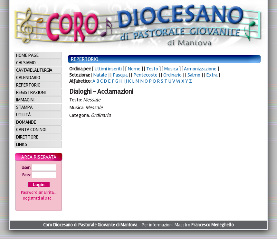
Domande (26, 122)
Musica (171, 69)
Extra (211, 75)
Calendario (28, 77)
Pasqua (120, 75)
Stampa (24, 107)
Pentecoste (145, 75)
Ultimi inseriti (108, 69)
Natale (100, 75)
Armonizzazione (200, 69)
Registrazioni (31, 92)
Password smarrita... (39, 192)
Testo (152, 69)
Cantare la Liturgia (34, 70)
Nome (134, 69)
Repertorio (28, 85)
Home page (27, 55)
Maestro (204, 225)
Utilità (23, 115)
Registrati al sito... (38, 198)
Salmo (193, 75)
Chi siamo (26, 63)
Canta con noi (31, 129)
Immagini (25, 100)
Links (21, 144)
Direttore (27, 137)
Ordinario (172, 75)
